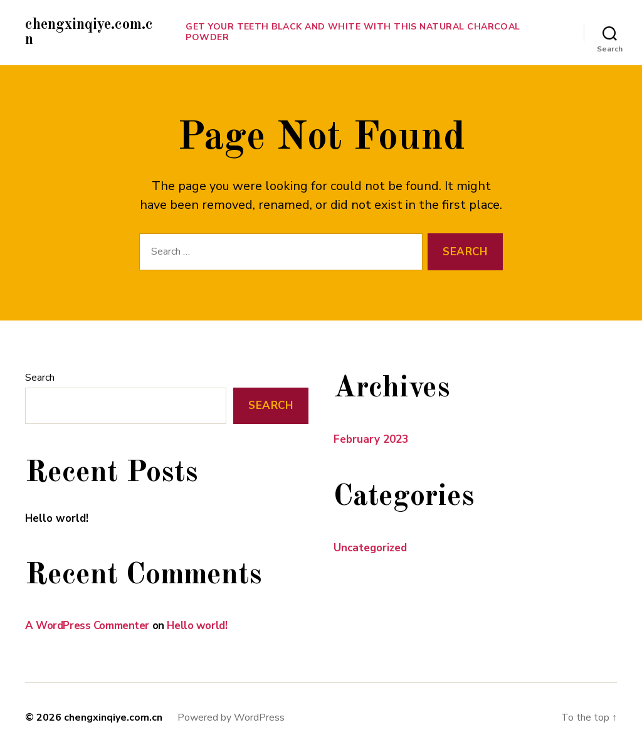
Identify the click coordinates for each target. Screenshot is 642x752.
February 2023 (371, 439)
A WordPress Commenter (87, 625)
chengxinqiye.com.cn (89, 33)
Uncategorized (370, 548)
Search (40, 377)
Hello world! (56, 518)
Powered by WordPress (231, 717)
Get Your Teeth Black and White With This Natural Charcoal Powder (353, 32)
